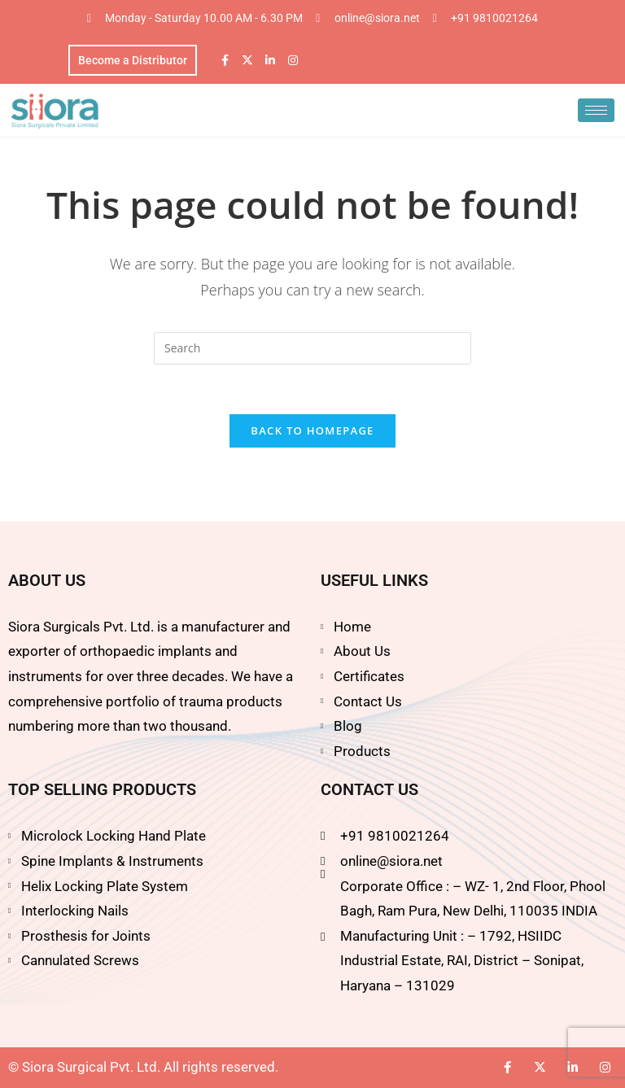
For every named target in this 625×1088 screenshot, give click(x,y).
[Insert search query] (312, 348)
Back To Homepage (312, 430)
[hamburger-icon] (596, 110)
